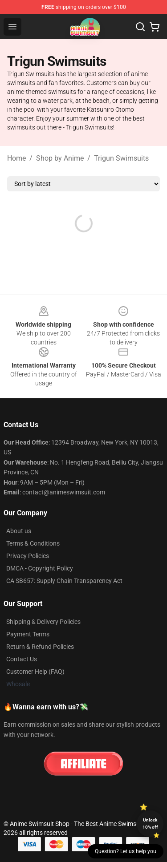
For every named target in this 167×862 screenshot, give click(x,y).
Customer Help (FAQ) (35, 671)
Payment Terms (27, 634)
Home (16, 158)
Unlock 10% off (150, 823)
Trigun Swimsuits (121, 158)
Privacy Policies (27, 555)
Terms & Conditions (33, 543)
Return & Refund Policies (40, 646)
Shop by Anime (60, 158)
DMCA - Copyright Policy (39, 568)
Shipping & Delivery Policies (43, 621)
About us (18, 530)
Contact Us (21, 659)
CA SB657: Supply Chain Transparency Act (64, 580)
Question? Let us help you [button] (125, 851)
